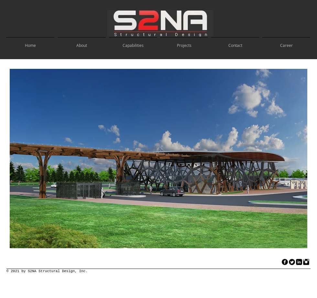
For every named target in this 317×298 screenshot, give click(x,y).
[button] (158, 158)
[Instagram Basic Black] (306, 262)
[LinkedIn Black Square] (299, 262)
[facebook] (285, 262)
